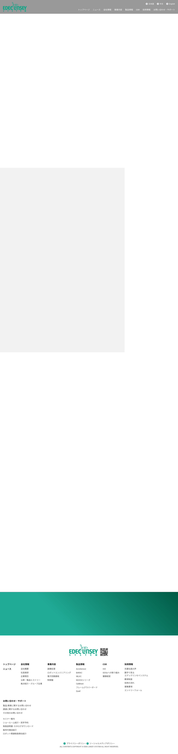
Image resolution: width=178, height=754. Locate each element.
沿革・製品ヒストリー (30, 680)
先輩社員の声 (130, 669)
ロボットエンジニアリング (59, 673)
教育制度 (128, 679)
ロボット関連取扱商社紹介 (15, 734)
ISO (104, 669)
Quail (78, 691)
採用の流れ (129, 683)
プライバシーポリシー (76, 743)
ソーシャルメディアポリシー (102, 743)
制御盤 (50, 680)
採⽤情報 (129, 664)
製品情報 (129, 10)
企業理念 (25, 676)
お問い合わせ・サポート (164, 10)
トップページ (84, 10)
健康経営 (107, 676)
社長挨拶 (25, 673)
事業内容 (118, 10)
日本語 (150, 4)
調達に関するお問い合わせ (15, 709)
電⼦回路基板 (53, 676)
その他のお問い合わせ (13, 713)
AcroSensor (81, 669)
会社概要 (25, 669)
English (170, 4)
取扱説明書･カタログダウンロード (18, 726)
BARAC (79, 673)
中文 (160, 4)
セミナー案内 (9, 719)
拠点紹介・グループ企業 (31, 684)
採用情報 (146, 10)
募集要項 (128, 687)
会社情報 (107, 10)
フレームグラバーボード (87, 687)
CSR (138, 10)
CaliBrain (80, 684)
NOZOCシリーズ (83, 680)
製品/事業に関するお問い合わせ (17, 705)
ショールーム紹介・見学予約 (15, 723)
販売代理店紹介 (10, 730)
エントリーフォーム (133, 690)
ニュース (96, 10)
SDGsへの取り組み (111, 673)
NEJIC (78, 676)
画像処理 (51, 669)
